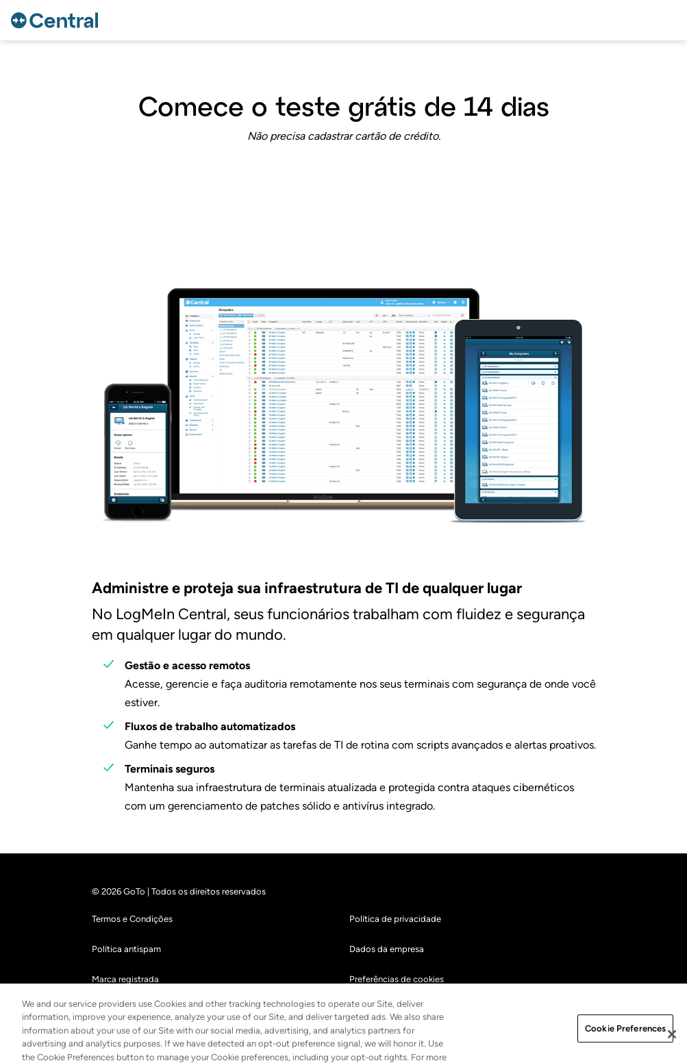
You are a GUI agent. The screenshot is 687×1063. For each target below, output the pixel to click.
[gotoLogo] (57, 20)
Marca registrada (125, 979)
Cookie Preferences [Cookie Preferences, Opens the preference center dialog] (625, 1036)
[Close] (672, 1042)
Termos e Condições (132, 919)
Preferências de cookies (396, 979)
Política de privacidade (395, 919)
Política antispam (126, 949)
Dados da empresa (386, 949)
